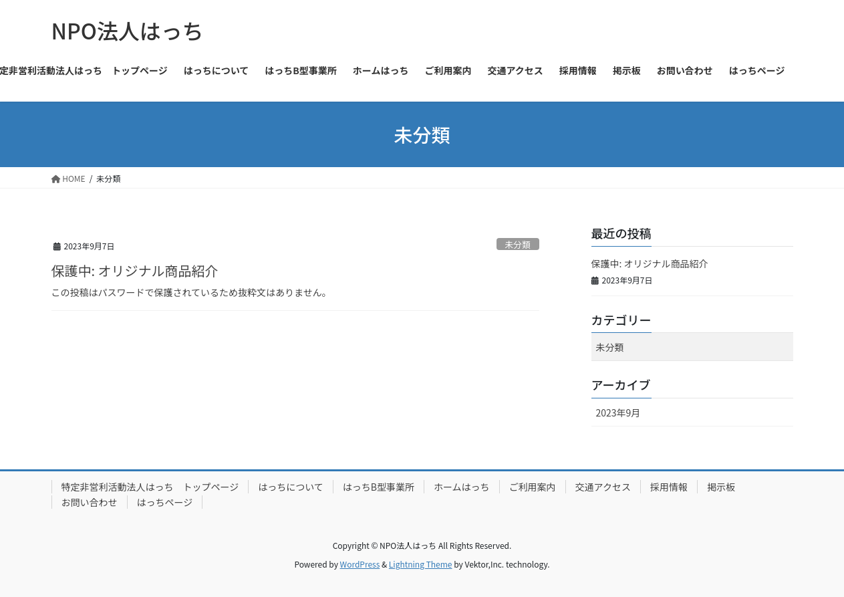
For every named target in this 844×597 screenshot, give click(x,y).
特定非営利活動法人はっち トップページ (150, 486)
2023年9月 (618, 412)
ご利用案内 (532, 486)
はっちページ (165, 502)
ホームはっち (462, 486)
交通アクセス (603, 486)
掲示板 (721, 486)
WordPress (360, 564)
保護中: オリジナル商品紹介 (135, 270)
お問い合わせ (89, 502)
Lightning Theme (420, 564)
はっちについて (290, 486)
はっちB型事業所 (378, 486)
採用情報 (669, 486)
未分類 (517, 244)
